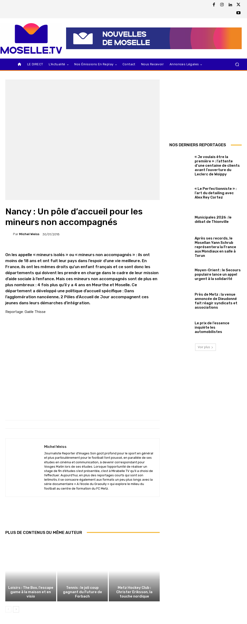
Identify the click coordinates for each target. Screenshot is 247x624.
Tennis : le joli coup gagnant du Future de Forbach (82, 591)
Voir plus (205, 347)
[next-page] (16, 609)
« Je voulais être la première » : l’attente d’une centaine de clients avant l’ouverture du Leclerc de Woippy (217, 165)
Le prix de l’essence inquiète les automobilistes (212, 327)
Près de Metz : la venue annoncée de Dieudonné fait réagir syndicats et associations (216, 301)
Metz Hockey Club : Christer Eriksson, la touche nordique (134, 591)
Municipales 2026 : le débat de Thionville (213, 219)
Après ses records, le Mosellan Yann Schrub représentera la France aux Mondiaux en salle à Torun (215, 247)
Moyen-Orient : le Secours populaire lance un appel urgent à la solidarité (218, 274)
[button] (237, 64)
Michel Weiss (29, 234)
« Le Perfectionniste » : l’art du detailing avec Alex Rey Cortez (216, 192)
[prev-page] (8, 609)
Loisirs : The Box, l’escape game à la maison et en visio (30, 591)
